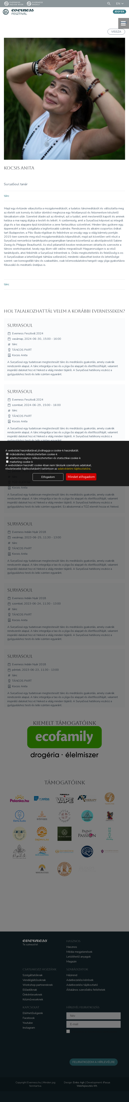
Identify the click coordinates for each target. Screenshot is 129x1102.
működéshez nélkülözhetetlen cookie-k (31, 454)
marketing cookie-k (19, 462)
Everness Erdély (35, 3)
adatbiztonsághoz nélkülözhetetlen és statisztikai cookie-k (43, 458)
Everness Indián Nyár (13, 3)
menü (123, 23)
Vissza (116, 32)
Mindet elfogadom (81, 477)
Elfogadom (48, 477)
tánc (6, 196)
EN (120, 3)
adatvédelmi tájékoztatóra (74, 469)
